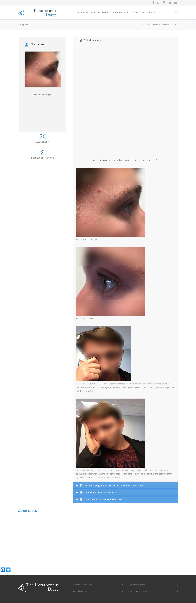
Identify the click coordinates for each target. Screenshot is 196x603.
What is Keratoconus (82, 584)
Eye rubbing (91, 13)
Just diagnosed (104, 13)
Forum (159, 13)
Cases (166, 13)
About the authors (136, 584)
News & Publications (121, 13)
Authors (151, 13)
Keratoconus (78, 13)
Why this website (138, 13)
